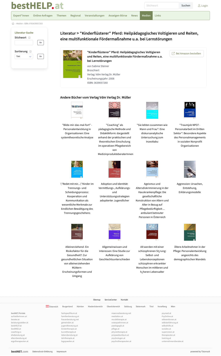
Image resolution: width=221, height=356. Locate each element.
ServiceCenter (111, 299)
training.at (166, 338)
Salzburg (128, 306)
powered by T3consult (200, 351)
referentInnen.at (169, 319)
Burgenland (67, 306)
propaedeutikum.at (120, 335)
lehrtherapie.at (67, 338)
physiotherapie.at (119, 332)
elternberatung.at (19, 338)
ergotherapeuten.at (19, 341)
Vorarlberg (162, 306)
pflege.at (115, 328)
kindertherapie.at (69, 328)
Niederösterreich (95, 306)
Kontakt (124, 299)
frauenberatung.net (70, 319)
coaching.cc (16, 332)
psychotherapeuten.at (121, 341)
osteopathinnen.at (120, 322)
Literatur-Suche (24, 33)
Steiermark (140, 306)
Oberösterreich (113, 306)
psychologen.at (118, 338)
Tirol (151, 306)
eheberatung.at (18, 335)
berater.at (15, 319)
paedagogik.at (118, 325)
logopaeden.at (67, 341)
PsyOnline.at (167, 316)
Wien (173, 306)
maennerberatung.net (121, 313)
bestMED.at (16, 328)
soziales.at (166, 328)
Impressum (61, 351)
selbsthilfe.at (167, 325)
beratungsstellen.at (19, 322)
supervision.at (168, 332)
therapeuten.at (168, 335)
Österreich (52, 306)
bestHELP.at (16, 325)
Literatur (68, 33)
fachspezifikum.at (69, 313)
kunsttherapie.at (68, 332)
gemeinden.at (67, 322)
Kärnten (80, 306)
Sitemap (96, 299)
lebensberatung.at (69, 335)
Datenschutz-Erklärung (42, 351)
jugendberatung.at (69, 325)
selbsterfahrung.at (170, 322)
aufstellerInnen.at (19, 316)
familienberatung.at (70, 316)
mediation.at (117, 316)
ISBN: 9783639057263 (33, 23)
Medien (19, 23)
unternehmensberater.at (172, 341)
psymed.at (166, 313)
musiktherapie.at (119, 319)
